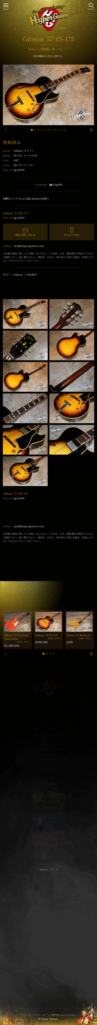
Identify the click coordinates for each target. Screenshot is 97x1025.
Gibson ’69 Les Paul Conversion (16, 636)
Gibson (24, 150)
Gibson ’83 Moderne (78, 635)
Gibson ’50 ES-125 (46, 635)
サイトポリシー (48, 925)
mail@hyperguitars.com (29, 246)
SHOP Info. (48, 770)
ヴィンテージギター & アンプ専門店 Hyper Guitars (49, 1015)
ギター (6, 274)
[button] (32, 130)
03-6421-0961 (72, 235)
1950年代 (31, 274)
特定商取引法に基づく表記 (49, 930)
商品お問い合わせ (25, 235)
